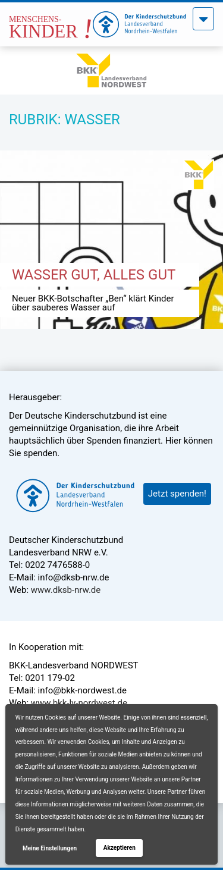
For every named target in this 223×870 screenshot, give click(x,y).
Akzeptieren (119, 847)
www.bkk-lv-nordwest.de (79, 703)
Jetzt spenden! (177, 493)
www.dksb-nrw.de (65, 590)
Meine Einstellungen (50, 848)
